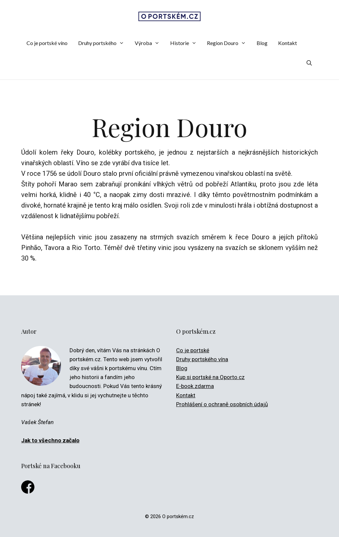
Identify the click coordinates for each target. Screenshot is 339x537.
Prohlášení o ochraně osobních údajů (222, 404)
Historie (186, 43)
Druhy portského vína (202, 359)
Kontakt (287, 43)
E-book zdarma (195, 386)
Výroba (150, 43)
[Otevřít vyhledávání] (309, 63)
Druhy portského (103, 43)
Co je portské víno (47, 43)
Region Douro (229, 43)
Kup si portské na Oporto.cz (210, 377)
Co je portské (192, 350)
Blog (262, 43)
